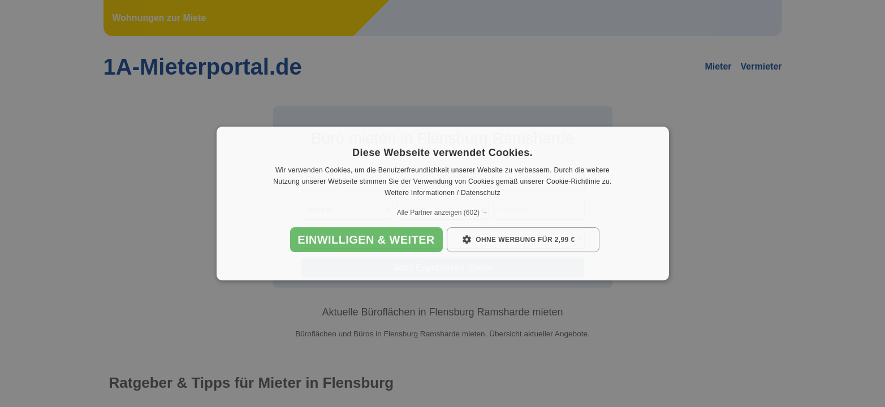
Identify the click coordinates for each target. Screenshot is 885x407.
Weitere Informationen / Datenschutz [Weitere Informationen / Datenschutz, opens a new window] (442, 193)
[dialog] (443, 203)
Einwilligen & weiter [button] (365, 239)
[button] (443, 212)
